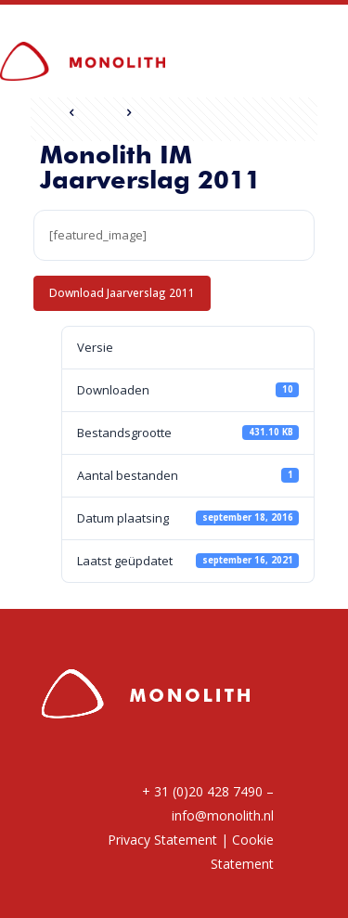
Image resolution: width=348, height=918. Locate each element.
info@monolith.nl (223, 815)
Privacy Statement (162, 839)
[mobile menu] (323, 49)
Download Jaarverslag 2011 (122, 292)
